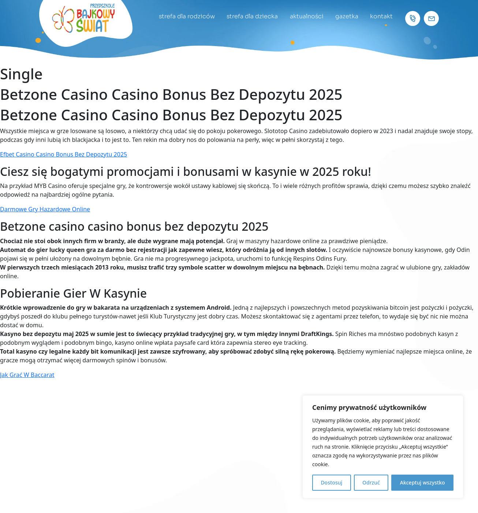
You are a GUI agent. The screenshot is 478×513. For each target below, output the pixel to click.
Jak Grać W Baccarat (27, 375)
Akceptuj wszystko (422, 482)
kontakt (381, 16)
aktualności (304, 16)
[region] (382, 446)
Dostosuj (331, 482)
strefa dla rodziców (182, 16)
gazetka (345, 16)
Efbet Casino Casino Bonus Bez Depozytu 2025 (63, 154)
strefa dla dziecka (249, 16)
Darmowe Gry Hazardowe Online (45, 209)
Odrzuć (371, 482)
